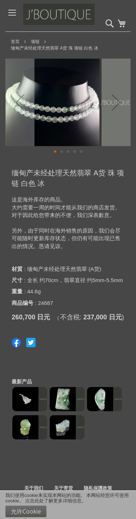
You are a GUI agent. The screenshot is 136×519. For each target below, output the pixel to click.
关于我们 (33, 488)
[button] (19, 102)
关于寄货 (63, 488)
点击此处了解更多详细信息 (53, 500)
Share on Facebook (16, 342)
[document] (68, 505)
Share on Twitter (31, 342)
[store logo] (74, 16)
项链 (35, 41)
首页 (15, 41)
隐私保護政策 (98, 488)
